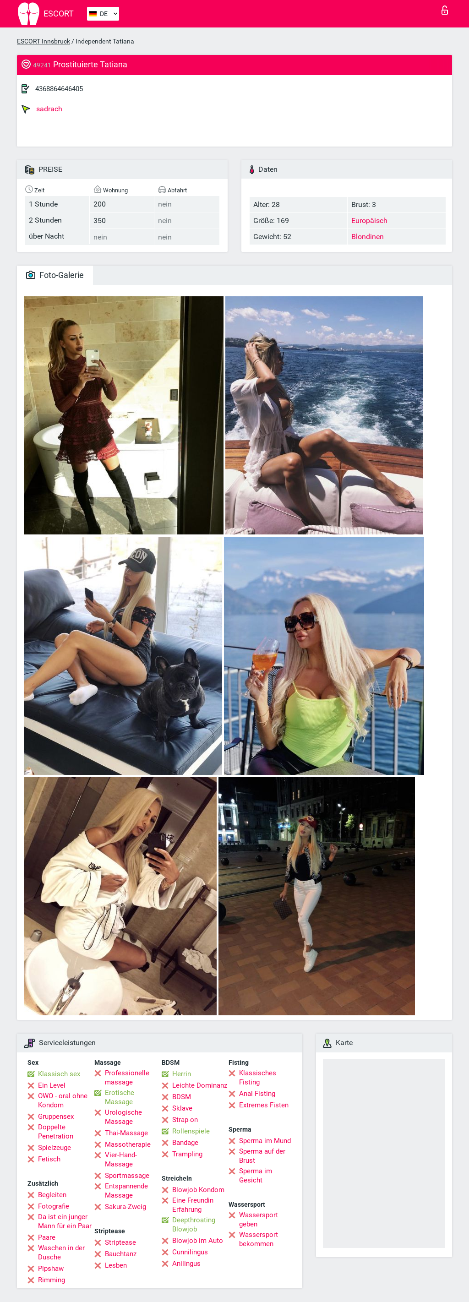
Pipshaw (51, 1268)
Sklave (182, 1108)
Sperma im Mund (265, 1141)
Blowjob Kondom (198, 1190)
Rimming (51, 1280)
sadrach (42, 109)
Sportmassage (127, 1175)
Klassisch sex (59, 1074)
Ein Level (51, 1085)
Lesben (116, 1265)
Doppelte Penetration (55, 1131)
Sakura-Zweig (125, 1207)
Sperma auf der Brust (262, 1156)
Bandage (185, 1143)
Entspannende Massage (126, 1190)
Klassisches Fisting (257, 1077)
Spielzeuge (54, 1148)
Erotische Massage (119, 1097)
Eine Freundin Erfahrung (192, 1205)
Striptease (120, 1242)
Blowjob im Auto (197, 1241)
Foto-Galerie (55, 275)
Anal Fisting (257, 1094)
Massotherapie (128, 1144)
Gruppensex (56, 1116)
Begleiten (52, 1195)
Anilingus (186, 1263)
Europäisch (369, 220)
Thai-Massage (126, 1133)
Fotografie (53, 1206)
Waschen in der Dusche (61, 1252)
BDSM (181, 1097)
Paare (46, 1237)
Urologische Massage (123, 1117)
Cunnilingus (190, 1252)
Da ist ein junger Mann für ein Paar (65, 1221)
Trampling (187, 1154)
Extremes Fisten (264, 1105)
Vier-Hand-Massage (121, 1159)
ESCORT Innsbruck (43, 41)
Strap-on (185, 1120)
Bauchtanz (120, 1254)
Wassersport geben (258, 1219)
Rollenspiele (191, 1131)
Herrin (181, 1074)
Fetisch (49, 1159)
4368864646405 (59, 89)
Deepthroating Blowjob (193, 1224)
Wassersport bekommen (258, 1239)
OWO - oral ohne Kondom (62, 1100)
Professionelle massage (127, 1077)
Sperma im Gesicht (255, 1175)
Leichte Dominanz (199, 1085)
